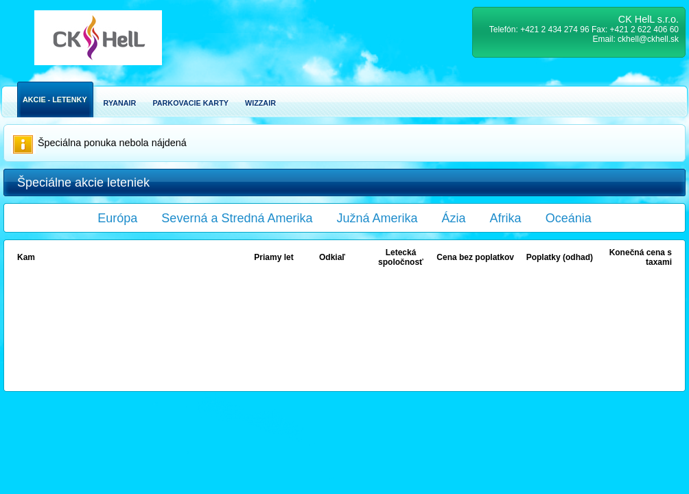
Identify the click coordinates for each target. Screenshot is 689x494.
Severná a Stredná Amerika (236, 218)
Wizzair (260, 103)
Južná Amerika (377, 218)
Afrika (506, 218)
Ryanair (120, 103)
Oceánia (569, 218)
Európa (117, 218)
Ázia (454, 218)
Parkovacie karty (190, 103)
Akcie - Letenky (55, 99)
